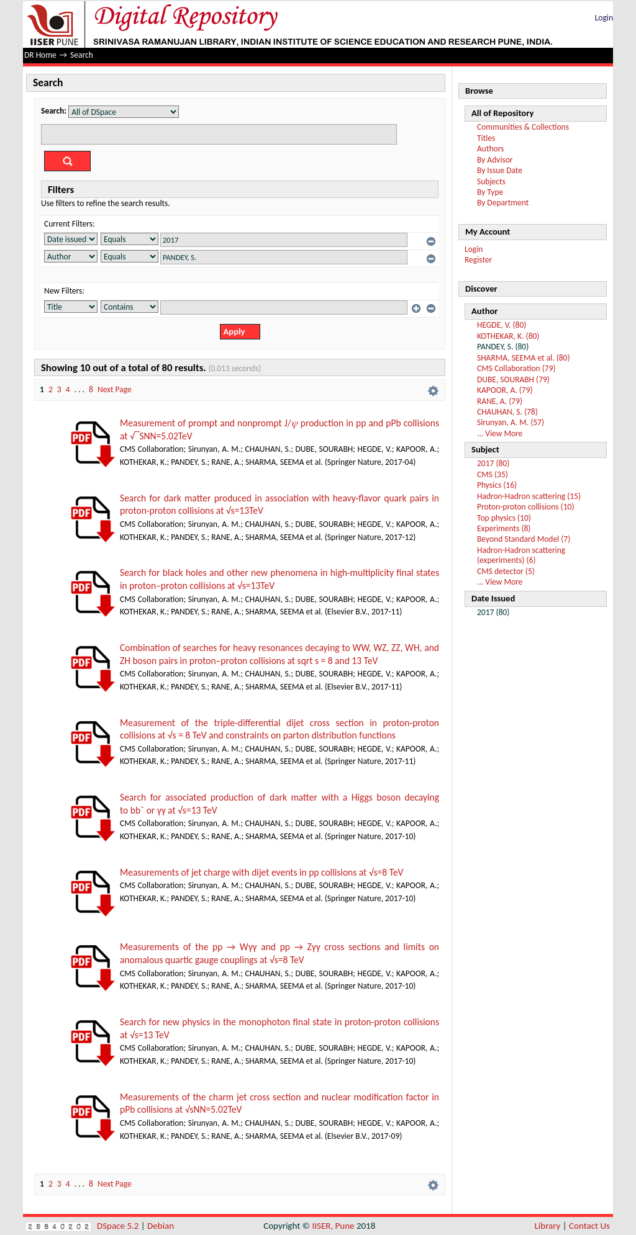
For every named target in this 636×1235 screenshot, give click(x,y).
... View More (499, 433)
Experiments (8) (503, 528)
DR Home (40, 55)
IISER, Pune (333, 1225)
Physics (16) (497, 485)
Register (478, 259)
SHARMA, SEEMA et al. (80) (523, 358)
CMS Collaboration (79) (516, 368)
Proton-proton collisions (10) (525, 506)
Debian (160, 1225)
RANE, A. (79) (499, 401)
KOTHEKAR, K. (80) (508, 336)
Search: (53, 111)
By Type (490, 192)
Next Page (115, 389)
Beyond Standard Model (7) (523, 539)
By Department (503, 202)
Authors (490, 148)
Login (604, 17)
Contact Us (589, 1225)
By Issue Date (499, 170)
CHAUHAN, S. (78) (507, 411)
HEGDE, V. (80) (501, 325)
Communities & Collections (523, 127)
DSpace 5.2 (119, 1225)
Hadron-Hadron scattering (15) (529, 496)
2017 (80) (493, 463)
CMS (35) (492, 474)
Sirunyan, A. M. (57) (510, 422)
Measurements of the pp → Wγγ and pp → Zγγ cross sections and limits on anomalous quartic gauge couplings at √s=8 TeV (279, 953)
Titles (486, 138)
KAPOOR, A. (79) (505, 390)
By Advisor (495, 160)
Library (548, 1225)
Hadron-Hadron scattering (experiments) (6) (521, 555)
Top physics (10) (504, 518)
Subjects (491, 181)
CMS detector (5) (506, 571)
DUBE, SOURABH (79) (513, 379)
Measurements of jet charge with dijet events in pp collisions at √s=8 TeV (261, 872)
